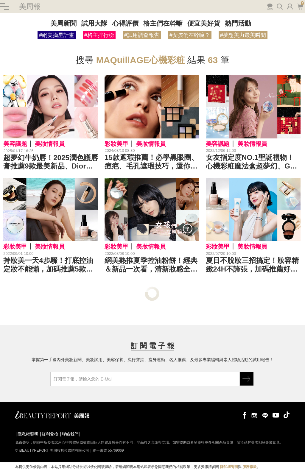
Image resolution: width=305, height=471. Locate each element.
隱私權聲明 (28, 434)
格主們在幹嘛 (163, 23)
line (265, 415)
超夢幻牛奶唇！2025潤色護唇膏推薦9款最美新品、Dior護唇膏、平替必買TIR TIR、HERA (50, 162)
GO (246, 379)
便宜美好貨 (203, 23)
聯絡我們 (70, 434)
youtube (276, 415)
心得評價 (125, 23)
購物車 (300, 6)
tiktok (286, 415)
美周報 (30, 6)
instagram (254, 415)
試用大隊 (94, 23)
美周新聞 (63, 23)
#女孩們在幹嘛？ (189, 35)
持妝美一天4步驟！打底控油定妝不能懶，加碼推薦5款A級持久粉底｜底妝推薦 (48, 265)
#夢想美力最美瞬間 (243, 35)
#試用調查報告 (141, 35)
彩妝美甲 (116, 144)
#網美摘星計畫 (56, 35)
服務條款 (249, 467)
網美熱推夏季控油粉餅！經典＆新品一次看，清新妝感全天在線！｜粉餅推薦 (151, 265)
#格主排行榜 (99, 35)
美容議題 (15, 144)
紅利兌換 (50, 434)
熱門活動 (238, 23)
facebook (243, 415)
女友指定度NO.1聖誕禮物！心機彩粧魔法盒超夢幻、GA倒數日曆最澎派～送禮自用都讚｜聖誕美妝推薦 (252, 162)
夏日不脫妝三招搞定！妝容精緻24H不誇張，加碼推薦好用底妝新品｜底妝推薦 (252, 265)
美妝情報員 (50, 144)
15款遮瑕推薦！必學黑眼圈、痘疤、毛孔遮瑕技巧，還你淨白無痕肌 (151, 162)
